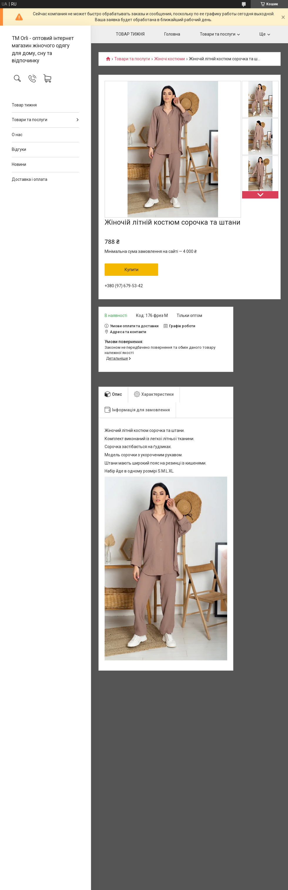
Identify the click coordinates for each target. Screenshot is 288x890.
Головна (172, 34)
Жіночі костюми (169, 59)
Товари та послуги (29, 119)
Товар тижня (24, 105)
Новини (19, 164)
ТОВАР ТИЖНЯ (130, 34)
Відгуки (19, 149)
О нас (17, 134)
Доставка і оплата (29, 179)
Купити (131, 269)
